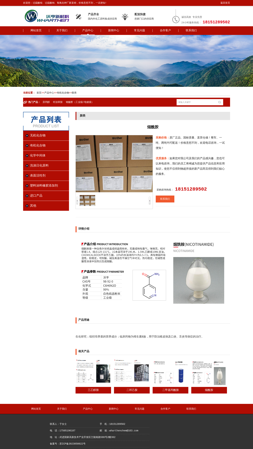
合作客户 (165, 30)
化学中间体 (38, 155)
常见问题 (139, 30)
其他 (33, 205)
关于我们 (61, 30)
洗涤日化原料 (39, 165)
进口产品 (36, 195)
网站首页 (36, 30)
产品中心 (87, 30)
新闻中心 (113, 30)
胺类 (74, 92)
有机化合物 (63, 92)
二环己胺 (131, 390)
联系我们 (191, 30)
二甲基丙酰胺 (170, 390)
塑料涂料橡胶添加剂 (44, 185)
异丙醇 (46, 102)
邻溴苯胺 (58, 102)
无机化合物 (38, 135)
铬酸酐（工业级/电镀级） (80, 102)
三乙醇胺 (93, 390)
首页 (39, 92)
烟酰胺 (209, 390)
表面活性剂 (38, 175)
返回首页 (225, 3)
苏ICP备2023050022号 (72, 443)
